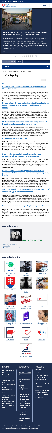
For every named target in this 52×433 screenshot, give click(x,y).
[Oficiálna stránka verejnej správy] (18, 1)
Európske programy (25, 394)
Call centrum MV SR (42, 395)
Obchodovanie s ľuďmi (42, 384)
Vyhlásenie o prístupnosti (10, 428)
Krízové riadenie (25, 405)
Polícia (19, 61)
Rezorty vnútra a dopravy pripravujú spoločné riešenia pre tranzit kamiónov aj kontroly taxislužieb (25, 33)
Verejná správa (24, 401)
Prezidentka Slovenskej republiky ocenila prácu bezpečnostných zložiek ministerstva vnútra (21, 155)
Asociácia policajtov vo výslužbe (12, 247)
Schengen (23, 407)
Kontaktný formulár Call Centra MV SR (8, 402)
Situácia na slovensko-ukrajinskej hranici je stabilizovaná (25, 206)
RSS (3, 83)
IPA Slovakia (6, 246)
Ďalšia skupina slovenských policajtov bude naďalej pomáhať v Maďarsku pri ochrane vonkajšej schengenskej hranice (25, 172)
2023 (24, 71)
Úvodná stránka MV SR (9, 61)
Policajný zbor (24, 396)
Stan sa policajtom (42, 375)
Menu (46, 5)
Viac (4, 51)
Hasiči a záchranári (25, 403)
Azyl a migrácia (24, 399)
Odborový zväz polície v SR (10, 244)
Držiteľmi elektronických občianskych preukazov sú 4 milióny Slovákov (24, 87)
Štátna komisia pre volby (24, 380)
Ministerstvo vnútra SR (25, 374)
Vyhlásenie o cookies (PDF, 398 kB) (28, 428)
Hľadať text (5, 80)
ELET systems (29, 426)
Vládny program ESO (43, 392)
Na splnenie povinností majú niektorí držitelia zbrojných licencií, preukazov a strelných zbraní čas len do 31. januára (25, 105)
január (29, 71)
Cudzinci (39, 386)
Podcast (39, 373)
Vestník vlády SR (41, 379)
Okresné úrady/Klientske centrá (23, 388)
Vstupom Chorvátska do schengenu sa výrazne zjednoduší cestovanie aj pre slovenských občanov (25, 190)
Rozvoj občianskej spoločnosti (24, 413)
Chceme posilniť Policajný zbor (14, 138)
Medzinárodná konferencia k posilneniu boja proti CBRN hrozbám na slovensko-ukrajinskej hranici (25, 123)
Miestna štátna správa (42, 390)
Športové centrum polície (24, 419)
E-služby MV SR (41, 377)
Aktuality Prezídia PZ (14, 71)
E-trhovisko (40, 397)
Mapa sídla (37, 426)
